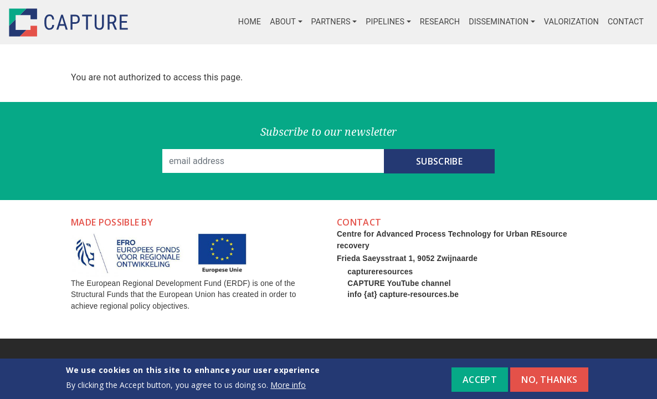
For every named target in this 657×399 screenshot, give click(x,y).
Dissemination (498, 22)
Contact (626, 22)
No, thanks (549, 383)
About (283, 22)
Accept (480, 383)
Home (249, 22)
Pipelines (385, 22)
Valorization (571, 22)
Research (440, 22)
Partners (331, 22)
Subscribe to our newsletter (328, 131)
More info (288, 388)
